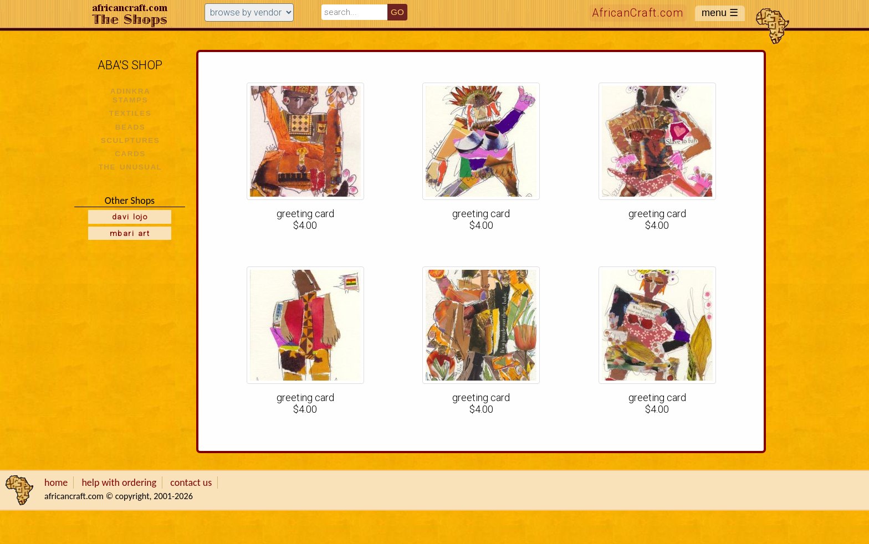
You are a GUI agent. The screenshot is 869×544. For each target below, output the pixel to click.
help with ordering (118, 482)
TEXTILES (130, 113)
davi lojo (129, 216)
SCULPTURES (130, 140)
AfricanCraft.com (637, 13)
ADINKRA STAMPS (130, 95)
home (56, 482)
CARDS (130, 154)
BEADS (130, 127)
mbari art (130, 233)
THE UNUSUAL (130, 167)
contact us (191, 482)
